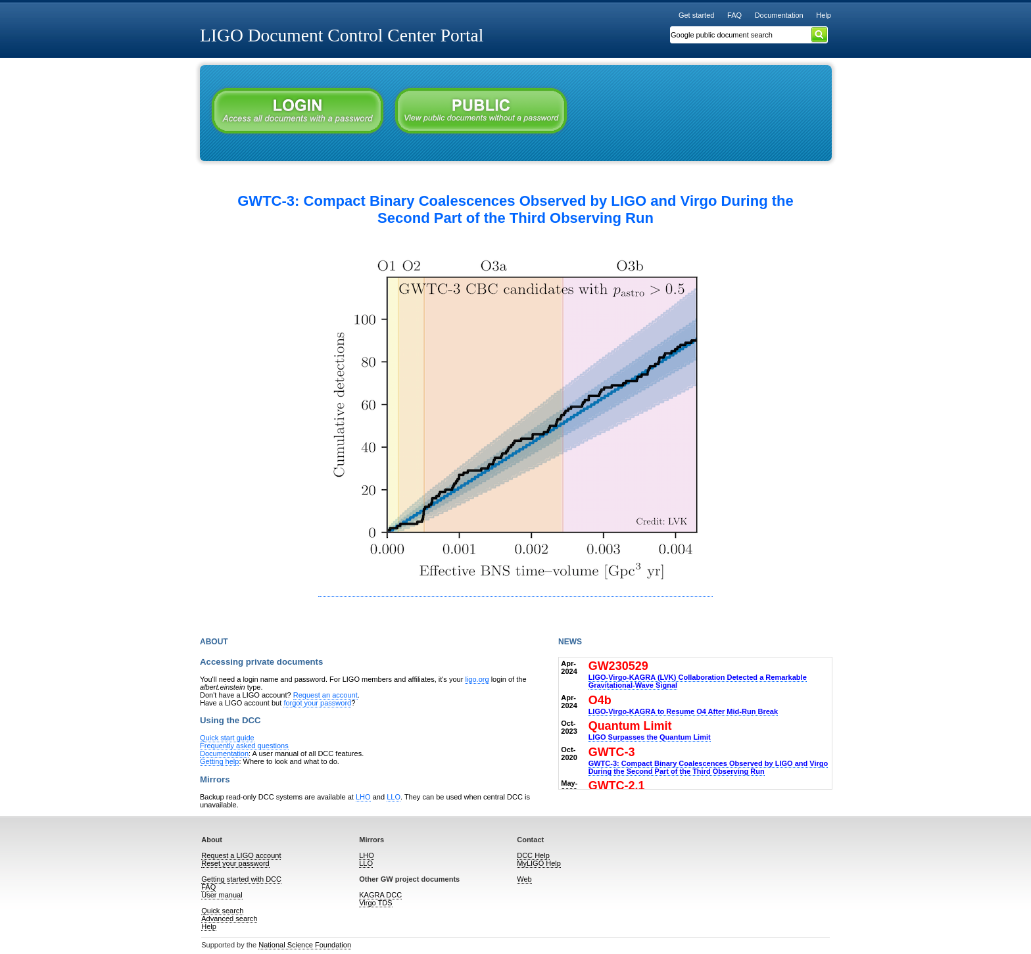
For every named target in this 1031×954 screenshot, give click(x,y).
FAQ (734, 15)
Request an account (325, 695)
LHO (363, 797)
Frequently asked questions (244, 746)
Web (524, 879)
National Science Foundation (304, 945)
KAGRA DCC (380, 895)
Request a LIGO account (241, 855)
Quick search (222, 911)
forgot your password (317, 703)
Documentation (779, 15)
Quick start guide (227, 738)
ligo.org (477, 679)
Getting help (219, 761)
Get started (697, 15)
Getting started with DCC (241, 879)
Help (823, 15)
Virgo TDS (375, 903)
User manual (221, 895)
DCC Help (533, 855)
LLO (393, 797)
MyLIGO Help (539, 863)
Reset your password (235, 863)
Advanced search (229, 918)
